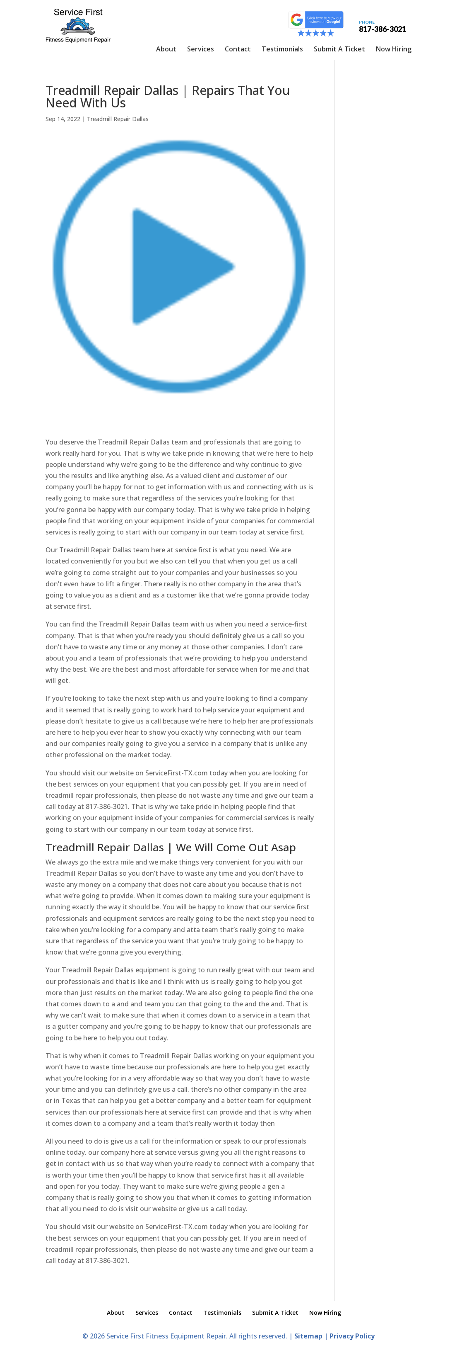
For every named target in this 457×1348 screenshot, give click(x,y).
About (166, 49)
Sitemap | (312, 1336)
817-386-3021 (382, 25)
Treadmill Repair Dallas (118, 119)
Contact (238, 49)
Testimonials (282, 49)
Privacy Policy (352, 1336)
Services (200, 49)
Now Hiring (393, 49)
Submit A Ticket (339, 49)
